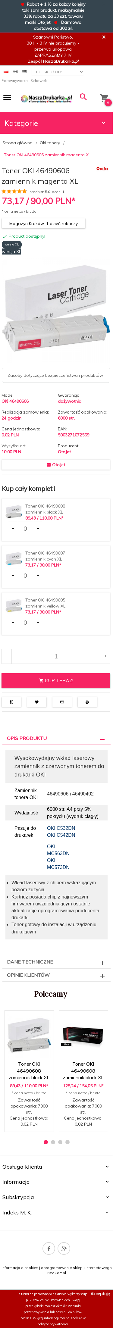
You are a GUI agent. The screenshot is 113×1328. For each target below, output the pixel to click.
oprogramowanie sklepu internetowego (76, 1267)
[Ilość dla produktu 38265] (25, 575)
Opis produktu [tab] (27, 738)
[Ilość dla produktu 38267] (25, 622)
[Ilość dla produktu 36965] (25, 528)
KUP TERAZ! (56, 680)
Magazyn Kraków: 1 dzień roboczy (43, 223)
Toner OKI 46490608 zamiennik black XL (28, 1071)
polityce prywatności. (53, 1324)
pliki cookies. (35, 1300)
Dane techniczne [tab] (30, 962)
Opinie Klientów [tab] (28, 975)
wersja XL (12, 244)
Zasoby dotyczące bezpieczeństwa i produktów (55, 375)
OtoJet (64, 452)
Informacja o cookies (20, 1267)
